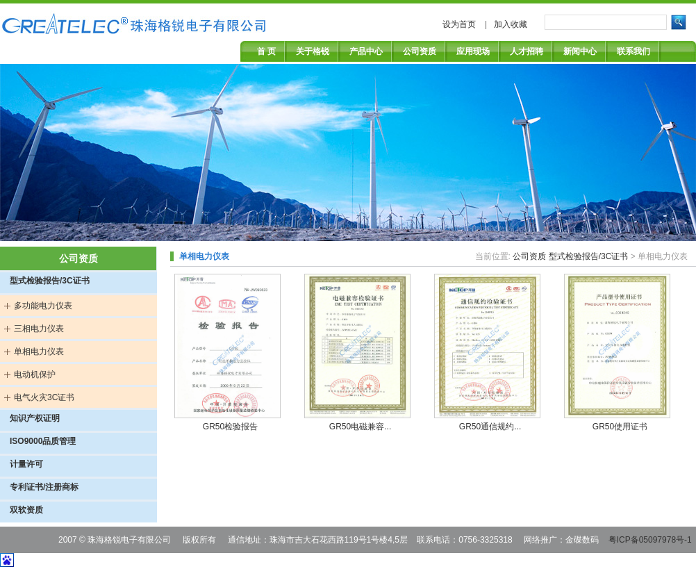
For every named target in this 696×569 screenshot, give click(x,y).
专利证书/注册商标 (44, 487)
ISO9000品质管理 (43, 441)
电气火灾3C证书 (44, 397)
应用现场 (473, 51)
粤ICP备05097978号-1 (650, 540)
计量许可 (26, 464)
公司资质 (419, 51)
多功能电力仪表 (43, 306)
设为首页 (460, 24)
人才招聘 (526, 51)
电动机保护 (35, 374)
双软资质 (26, 510)
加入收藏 (510, 24)
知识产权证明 (35, 418)
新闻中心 (580, 51)
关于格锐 (312, 51)
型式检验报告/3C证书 (50, 281)
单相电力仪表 (39, 351)
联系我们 (633, 51)
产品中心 (366, 51)
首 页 (266, 51)
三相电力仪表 (39, 328)
